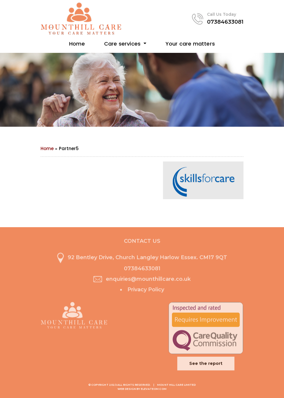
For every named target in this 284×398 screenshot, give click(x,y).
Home (77, 43)
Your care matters (190, 43)
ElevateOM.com (153, 388)
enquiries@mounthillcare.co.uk (148, 280)
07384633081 (225, 21)
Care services (123, 43)
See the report (205, 364)
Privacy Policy (145, 290)
